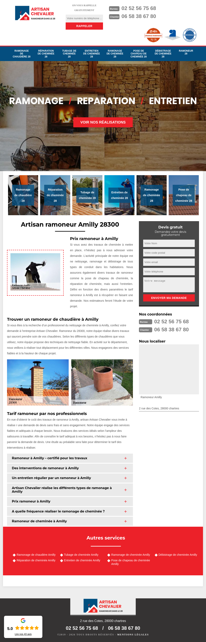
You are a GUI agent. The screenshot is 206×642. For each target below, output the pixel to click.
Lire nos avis (23, 634)
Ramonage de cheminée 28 (115, 53)
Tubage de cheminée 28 (69, 53)
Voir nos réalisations (103, 122)
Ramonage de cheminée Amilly (130, 554)
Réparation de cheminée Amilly (36, 560)
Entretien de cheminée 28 (91, 53)
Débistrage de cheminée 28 (163, 53)
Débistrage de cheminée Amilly (178, 554)
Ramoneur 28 (186, 52)
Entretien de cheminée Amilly (82, 560)
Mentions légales (133, 634)
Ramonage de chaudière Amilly (36, 554)
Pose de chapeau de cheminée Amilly (130, 562)
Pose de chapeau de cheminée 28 (139, 53)
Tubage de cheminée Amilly (81, 554)
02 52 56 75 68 (138, 8)
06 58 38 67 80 (138, 16)
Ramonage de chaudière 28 (22, 53)
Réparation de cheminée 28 (46, 53)
